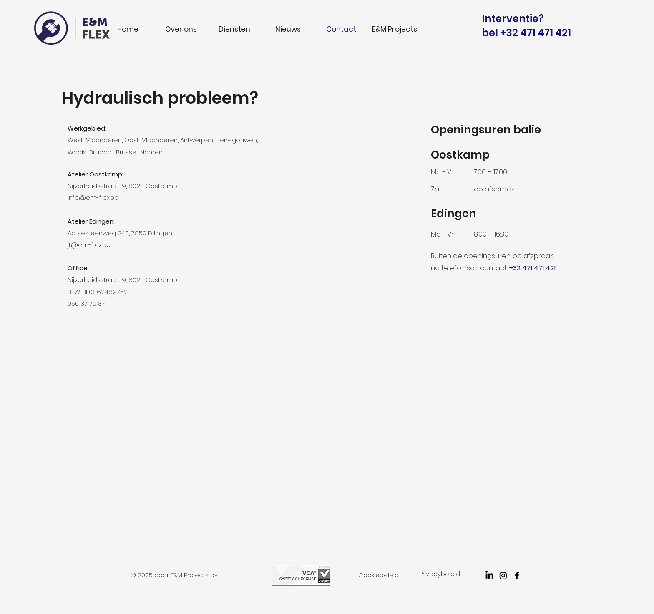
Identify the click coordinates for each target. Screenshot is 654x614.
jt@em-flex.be (89, 244)
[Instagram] (503, 575)
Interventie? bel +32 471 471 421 (526, 26)
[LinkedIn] (489, 575)
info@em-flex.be (93, 197)
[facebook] (517, 575)
